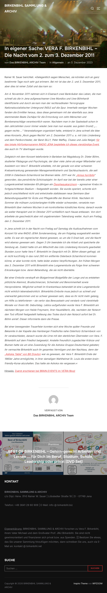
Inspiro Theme (81, 583)
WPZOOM (97, 583)
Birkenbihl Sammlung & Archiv (26, 8)
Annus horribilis (85, 175)
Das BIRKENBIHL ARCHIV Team (27, 62)
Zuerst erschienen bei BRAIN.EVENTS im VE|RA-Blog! (45, 370)
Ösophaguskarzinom (65, 184)
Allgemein (58, 62)
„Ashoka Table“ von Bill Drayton (23, 354)
